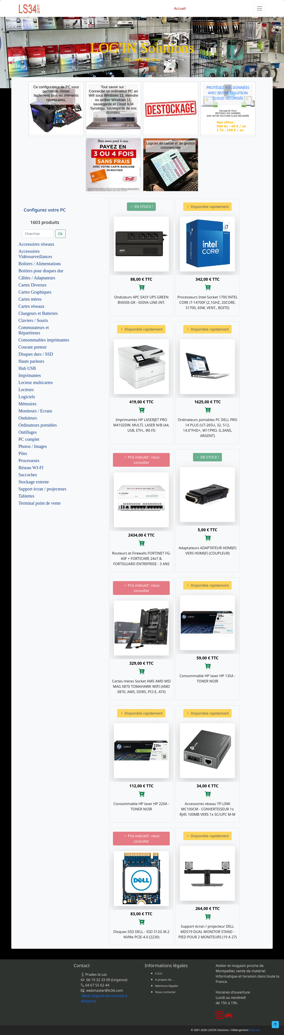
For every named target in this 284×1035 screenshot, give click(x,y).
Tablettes (26, 496)
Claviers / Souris (33, 320)
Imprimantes (29, 375)
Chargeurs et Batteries (38, 313)
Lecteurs (26, 389)
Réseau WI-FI (30, 467)
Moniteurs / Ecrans (35, 410)
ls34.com (254, 1030)
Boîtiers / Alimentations (39, 263)
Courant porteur (32, 347)
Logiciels (26, 396)
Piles (22, 453)
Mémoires (27, 403)
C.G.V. (159, 973)
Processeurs (28, 460)
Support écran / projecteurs (42, 488)
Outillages (27, 432)
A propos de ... (164, 980)
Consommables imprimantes (43, 339)
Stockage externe (33, 481)
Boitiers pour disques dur (40, 270)
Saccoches (27, 474)
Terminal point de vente (39, 503)
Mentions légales (166, 986)
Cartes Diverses (32, 284)
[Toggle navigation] (259, 8)
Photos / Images (32, 446)
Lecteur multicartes (35, 382)
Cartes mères (29, 299)
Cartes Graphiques (34, 292)
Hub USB (27, 368)
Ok (60, 233)
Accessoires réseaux (36, 244)
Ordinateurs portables (37, 425)
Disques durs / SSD (35, 354)
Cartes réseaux (31, 306)
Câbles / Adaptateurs (36, 277)
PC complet (28, 439)
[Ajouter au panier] (142, 287)
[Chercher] (37, 233)
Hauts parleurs (31, 361)
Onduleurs (27, 418)
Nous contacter (165, 992)
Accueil (180, 8)
